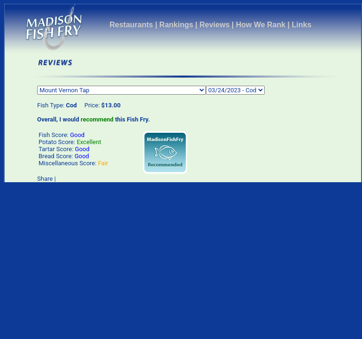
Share (45, 178)
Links (302, 25)
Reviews (214, 25)
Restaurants (131, 25)
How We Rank (261, 25)
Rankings (176, 25)
